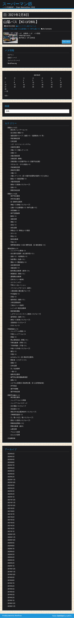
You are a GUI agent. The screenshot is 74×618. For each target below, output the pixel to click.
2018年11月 (11, 606)
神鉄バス (14, 222)
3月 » (6, 96)
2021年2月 (11, 529)
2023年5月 (11, 471)
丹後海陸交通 (15, 167)
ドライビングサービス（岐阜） (21, 288)
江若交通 (14, 141)
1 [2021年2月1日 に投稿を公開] (14, 80)
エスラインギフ (16, 282)
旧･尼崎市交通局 (16, 202)
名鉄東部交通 (15, 265)
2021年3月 (11, 526)
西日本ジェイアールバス (19, 130)
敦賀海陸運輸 (15, 311)
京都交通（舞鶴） (17, 159)
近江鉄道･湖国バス (17, 133)
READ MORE (66, 42)
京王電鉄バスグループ (18, 406)
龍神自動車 (14, 239)
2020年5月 (11, 554)
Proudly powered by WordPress (12, 616)
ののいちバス (15, 325)
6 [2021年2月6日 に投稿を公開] (60, 80)
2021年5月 (11, 520)
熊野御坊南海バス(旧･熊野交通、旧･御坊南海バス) (28, 245)
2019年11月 (11, 572)
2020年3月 (11, 560)
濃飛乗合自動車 (16, 277)
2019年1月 (11, 600)
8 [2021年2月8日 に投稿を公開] (14, 82)
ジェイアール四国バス (18, 331)
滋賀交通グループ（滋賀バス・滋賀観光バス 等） (28, 136)
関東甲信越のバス (14, 395)
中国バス (14, 354)
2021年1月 (11, 531)
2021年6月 (11, 517)
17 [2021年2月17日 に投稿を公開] (33, 85)
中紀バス (14, 242)
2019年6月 (11, 586)
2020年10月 (11, 540)
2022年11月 (11, 480)
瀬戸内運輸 (14, 389)
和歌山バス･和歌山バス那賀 (20, 231)
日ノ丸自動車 (15, 369)
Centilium (60, 616)
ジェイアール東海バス (18, 251)
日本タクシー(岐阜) (17, 279)
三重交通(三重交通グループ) (20, 291)
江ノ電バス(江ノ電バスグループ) (22, 417)
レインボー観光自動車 (18, 308)
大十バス (14, 233)
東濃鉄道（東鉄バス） (18, 274)
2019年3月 (11, 595)
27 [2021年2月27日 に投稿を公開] (61, 87)
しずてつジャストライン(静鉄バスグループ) (26, 314)
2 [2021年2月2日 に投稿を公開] (23, 80)
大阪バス (14, 173)
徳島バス (14, 380)
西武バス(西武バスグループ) (20, 420)
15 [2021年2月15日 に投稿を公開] (15, 85)
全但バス (14, 225)
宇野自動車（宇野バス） (19, 343)
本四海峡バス (15, 210)
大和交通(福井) (16, 303)
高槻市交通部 (15, 170)
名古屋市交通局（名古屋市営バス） (23, 254)
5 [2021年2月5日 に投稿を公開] (51, 80)
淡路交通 (14, 219)
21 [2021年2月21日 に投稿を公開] (5, 87)
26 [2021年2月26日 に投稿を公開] (51, 87)
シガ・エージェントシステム (21, 144)
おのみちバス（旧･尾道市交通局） (22, 357)
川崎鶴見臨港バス (17, 415)
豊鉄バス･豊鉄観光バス (19, 262)
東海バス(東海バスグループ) (20, 320)
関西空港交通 (15, 190)
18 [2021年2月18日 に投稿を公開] (42, 85)
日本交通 (14, 366)
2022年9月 (11, 485)
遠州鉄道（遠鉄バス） (18, 317)
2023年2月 (11, 477)
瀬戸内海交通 (15, 392)
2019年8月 (11, 580)
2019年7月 (11, 583)
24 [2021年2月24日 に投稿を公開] (33, 87)
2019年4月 (11, 592)
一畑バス (14, 372)
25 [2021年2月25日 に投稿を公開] (42, 87)
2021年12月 (11, 500)
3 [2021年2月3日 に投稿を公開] (32, 80)
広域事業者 (11, 438)
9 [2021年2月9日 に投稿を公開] (23, 82)
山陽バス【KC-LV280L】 (21, 22)
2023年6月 (11, 468)
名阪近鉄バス (15, 268)
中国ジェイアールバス (18, 334)
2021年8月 (11, 511)
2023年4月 (11, 474)
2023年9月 (11, 460)
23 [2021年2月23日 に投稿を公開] (24, 87)
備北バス (14, 351)
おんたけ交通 (15, 435)
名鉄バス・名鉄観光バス (19, 256)
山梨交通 (14, 429)
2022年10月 (11, 482)
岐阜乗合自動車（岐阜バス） (21, 271)
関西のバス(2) (8, 29)
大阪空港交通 (15, 182)
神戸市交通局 (15, 196)
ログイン (11, 55)
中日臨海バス (15, 294)
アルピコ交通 (15, 432)
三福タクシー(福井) (17, 305)
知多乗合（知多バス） (18, 259)
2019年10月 (11, 574)
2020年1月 (11, 566)
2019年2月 (11, 598)
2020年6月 (11, 552)
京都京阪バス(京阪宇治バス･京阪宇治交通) (25, 161)
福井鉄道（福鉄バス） (18, 300)
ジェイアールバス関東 (18, 400)
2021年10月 (11, 505)
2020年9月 (11, 543)
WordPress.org (12, 63)
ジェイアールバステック (19, 403)
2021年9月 (11, 508)
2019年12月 (11, 569)
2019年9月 (11, 577)
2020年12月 (11, 534)
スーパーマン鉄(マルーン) (26, 26)
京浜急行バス (15, 409)
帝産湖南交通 (15, 138)
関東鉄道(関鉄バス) (17, 423)
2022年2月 (11, 494)
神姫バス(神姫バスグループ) (20, 205)
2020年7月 (11, 549)
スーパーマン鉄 (17, 4)
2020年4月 (11, 557)
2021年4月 (11, 523)
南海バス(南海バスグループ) (20, 185)
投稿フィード (12, 58)
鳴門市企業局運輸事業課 (19, 377)
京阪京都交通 (15, 156)
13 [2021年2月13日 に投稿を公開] (61, 82)
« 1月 (6, 91)
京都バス (14, 153)
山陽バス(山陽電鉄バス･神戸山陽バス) (27, 29)
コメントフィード (14, 60)
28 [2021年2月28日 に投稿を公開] (5, 89)
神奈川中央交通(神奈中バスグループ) (23, 412)
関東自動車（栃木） (17, 426)
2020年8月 (11, 546)
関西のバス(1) (12, 128)
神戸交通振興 (15, 213)
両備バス (14, 337)
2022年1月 (11, 497)
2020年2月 (11, 563)
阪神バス (14, 216)
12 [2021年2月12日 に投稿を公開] (51, 82)
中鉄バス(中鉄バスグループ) (20, 348)
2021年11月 (11, 503)
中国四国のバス (13, 329)
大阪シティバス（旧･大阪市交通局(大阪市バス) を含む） (30, 176)
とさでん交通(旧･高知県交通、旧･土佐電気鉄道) (27, 383)
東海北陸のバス (13, 248)
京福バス (14, 297)
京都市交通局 (15, 147)
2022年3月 (11, 491)
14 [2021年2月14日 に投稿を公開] (5, 85)
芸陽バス (14, 363)
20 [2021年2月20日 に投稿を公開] (61, 85)
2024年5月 (11, 457)
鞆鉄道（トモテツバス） (19, 360)
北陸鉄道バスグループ (18, 323)
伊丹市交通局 (15, 199)
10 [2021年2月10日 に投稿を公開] (33, 82)
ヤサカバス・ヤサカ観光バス (21, 164)
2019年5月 (11, 589)
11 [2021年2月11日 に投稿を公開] (42, 82)
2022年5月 (11, 488)
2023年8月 (11, 462)
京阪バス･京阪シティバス (19, 150)
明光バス (14, 236)
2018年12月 (11, 603)
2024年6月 (11, 454)
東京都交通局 (15, 397)
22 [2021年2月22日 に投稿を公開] (15, 87)
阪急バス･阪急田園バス (19, 179)
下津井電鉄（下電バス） (19, 346)
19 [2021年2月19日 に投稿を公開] (51, 85)
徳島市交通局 (15, 374)
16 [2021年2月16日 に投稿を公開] (24, 85)
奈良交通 (14, 228)
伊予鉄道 (14, 386)
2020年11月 (11, 537)
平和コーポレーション (18, 285)
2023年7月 (11, 465)
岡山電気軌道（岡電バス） (20, 340)
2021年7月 (11, 514)
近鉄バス (14, 187)
